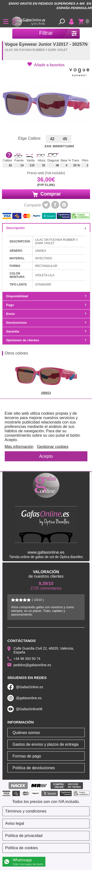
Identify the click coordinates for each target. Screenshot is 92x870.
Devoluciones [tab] (46, 322)
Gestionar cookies (52, 447)
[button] (46, 64)
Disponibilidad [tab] (46, 296)
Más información (19, 447)
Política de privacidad (23, 836)
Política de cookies (21, 848)
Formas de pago (27, 756)
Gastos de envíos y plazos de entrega (46, 744)
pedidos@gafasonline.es (32, 665)
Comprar (46, 194)
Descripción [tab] (46, 228)
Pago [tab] (46, 305)
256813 (46, 393)
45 (65, 139)
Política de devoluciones (34, 768)
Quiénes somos (26, 733)
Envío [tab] (46, 314)
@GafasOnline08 (29, 709)
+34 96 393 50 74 (26, 659)
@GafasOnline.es (29, 687)
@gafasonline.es (29, 698)
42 (52, 139)
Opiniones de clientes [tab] (46, 340)
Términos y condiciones (25, 811)
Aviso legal (14, 823)
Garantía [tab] (46, 331)
